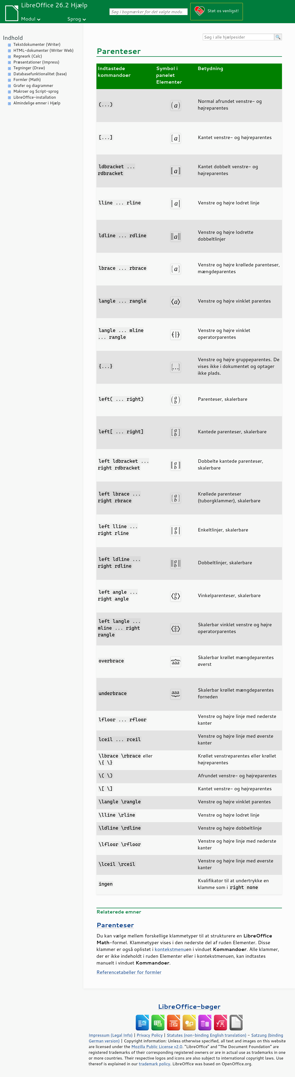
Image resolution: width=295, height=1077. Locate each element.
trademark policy (154, 1064)
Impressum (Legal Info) (111, 1035)
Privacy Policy (150, 1035)
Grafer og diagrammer (33, 85)
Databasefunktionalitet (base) (40, 74)
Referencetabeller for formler (129, 972)
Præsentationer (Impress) (36, 62)
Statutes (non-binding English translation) (206, 1035)
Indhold (13, 38)
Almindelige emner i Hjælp (36, 103)
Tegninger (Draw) (29, 68)
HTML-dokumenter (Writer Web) (43, 50)
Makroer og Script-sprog (35, 91)
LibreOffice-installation (34, 97)
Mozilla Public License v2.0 (156, 1046)
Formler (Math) (27, 79)
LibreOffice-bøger (189, 1006)
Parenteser (115, 924)
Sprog (74, 18)
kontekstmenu (170, 949)
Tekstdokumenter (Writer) (36, 44)
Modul (28, 18)
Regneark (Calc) (27, 56)
